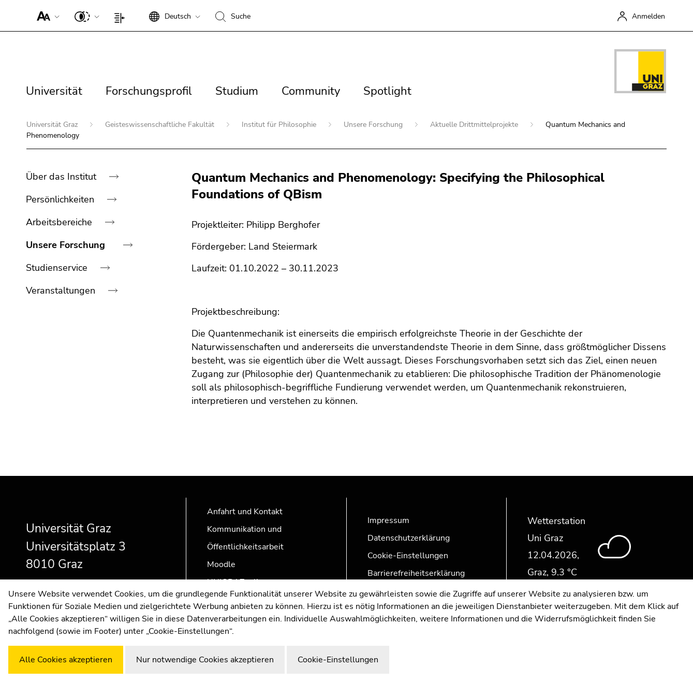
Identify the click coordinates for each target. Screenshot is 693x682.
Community (311, 91)
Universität (54, 91)
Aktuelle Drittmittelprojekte (475, 124)
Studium (236, 91)
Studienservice (58, 268)
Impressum (388, 520)
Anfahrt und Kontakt (245, 511)
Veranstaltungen (62, 290)
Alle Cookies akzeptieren (65, 659)
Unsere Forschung (374, 124)
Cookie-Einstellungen (407, 555)
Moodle (221, 564)
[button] (46, 15)
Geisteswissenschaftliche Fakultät (160, 124)
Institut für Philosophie (280, 124)
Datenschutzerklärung (408, 538)
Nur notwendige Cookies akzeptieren (205, 659)
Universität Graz (53, 124)
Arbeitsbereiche (60, 222)
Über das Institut (62, 176)
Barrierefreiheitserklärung (416, 573)
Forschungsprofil (149, 91)
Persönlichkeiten (61, 199)
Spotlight (387, 91)
